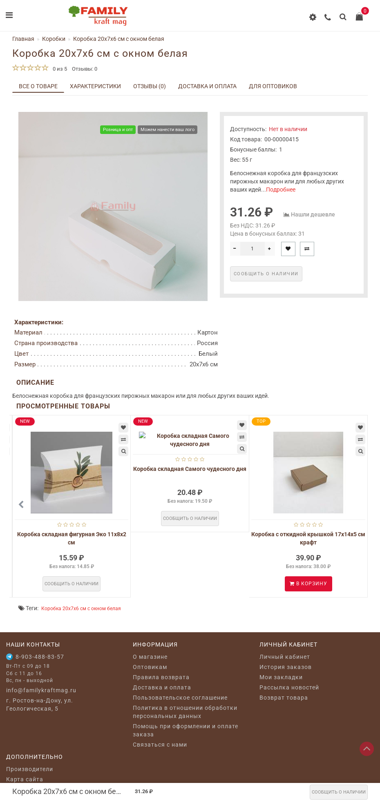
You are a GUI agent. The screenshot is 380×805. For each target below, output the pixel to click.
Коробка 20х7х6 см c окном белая (81, 608)
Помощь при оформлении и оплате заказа (185, 730)
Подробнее (280, 189)
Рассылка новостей (289, 687)
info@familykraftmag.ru (41, 690)
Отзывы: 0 (84, 69)
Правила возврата (161, 677)
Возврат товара (283, 697)
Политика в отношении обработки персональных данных (185, 712)
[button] (356, 504)
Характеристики (95, 86)
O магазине (150, 656)
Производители (29, 769)
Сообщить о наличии (339, 792)
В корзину (308, 583)
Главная (23, 39)
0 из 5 (58, 69)
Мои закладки (281, 677)
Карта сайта (24, 779)
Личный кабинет (284, 656)
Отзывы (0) (149, 86)
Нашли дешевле (313, 214)
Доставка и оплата (207, 86)
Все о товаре (38, 86)
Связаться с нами (160, 744)
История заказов (285, 667)
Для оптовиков (273, 86)
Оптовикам (150, 667)
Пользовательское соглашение (180, 697)
